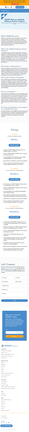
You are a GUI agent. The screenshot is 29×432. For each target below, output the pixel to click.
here (22, 75)
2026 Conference (4, 381)
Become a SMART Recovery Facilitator (8, 386)
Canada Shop (3, 395)
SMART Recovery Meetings (6, 350)
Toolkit (2, 362)
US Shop (2, 393)
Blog (2, 368)
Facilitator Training (4, 385)
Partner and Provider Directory (6, 356)
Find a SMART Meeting (7, 425)
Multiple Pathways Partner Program (7, 388)
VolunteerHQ (3, 383)
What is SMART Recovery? (6, 399)
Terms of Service (4, 417)
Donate (2, 408)
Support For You (4, 352)
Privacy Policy (3, 416)
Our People (3, 403)
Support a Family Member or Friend (7, 354)
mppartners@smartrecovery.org (10, 268)
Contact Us (3, 406)
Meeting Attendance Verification (7, 373)
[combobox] (14, 10)
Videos (2, 371)
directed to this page (15, 58)
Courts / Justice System (5, 375)
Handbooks (3, 364)
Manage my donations (5, 410)
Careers (2, 405)
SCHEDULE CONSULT (14, 145)
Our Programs (3, 358)
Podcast (2, 369)
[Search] (1, 10)
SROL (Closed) (4, 376)
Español (7, 7)
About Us (2, 401)
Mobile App (3, 366)
